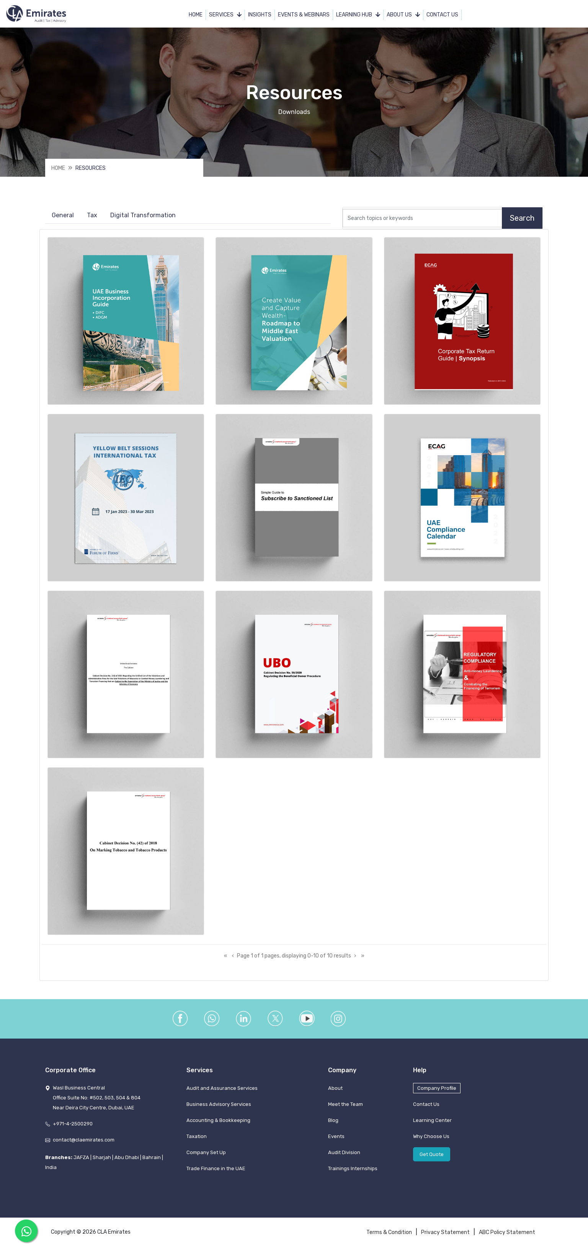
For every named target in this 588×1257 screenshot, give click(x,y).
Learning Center (432, 1124)
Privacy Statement (445, 1236)
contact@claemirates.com (83, 1144)
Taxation (196, 1140)
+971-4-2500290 (73, 1128)
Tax (92, 216)
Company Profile (436, 1092)
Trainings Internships (352, 1173)
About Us (403, 15)
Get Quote (432, 1158)
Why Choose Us (431, 1140)
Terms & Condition (389, 1236)
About (335, 1092)
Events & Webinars (304, 15)
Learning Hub (358, 15)
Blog (333, 1124)
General (63, 216)
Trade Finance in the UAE (215, 1173)
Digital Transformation (143, 216)
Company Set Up (206, 1156)
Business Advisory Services (218, 1108)
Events (336, 1140)
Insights (259, 15)
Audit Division (344, 1156)
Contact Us (442, 15)
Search (522, 218)
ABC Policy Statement (507, 1236)
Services (225, 15)
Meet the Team (345, 1108)
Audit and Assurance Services (222, 1092)
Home (196, 15)
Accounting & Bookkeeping (218, 1124)
